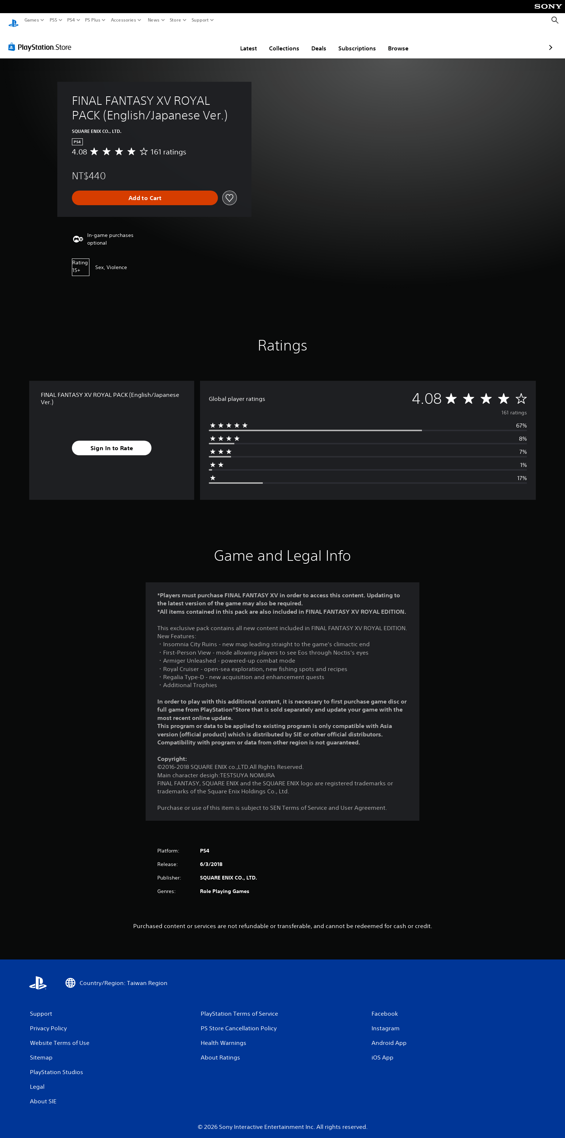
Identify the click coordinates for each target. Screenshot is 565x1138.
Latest (205, 41)
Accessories (123, 20)
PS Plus (92, 20)
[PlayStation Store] (42, 40)
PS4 (71, 20)
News (153, 20)
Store (175, 20)
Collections (241, 41)
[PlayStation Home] (13, 20)
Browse (355, 41)
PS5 (53, 20)
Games (31, 20)
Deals (276, 41)
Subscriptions (314, 41)
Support (200, 20)
